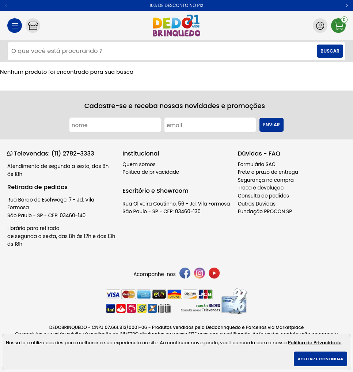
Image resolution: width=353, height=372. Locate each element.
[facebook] (184, 274)
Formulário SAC (257, 164)
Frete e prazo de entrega (268, 172)
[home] (176, 26)
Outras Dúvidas (257, 203)
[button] (346, 5)
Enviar (271, 125)
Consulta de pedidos (263, 195)
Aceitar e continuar (320, 359)
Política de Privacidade (315, 343)
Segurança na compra (266, 180)
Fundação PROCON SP (265, 211)
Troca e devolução (261, 187)
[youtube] (214, 274)
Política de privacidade (150, 172)
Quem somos (138, 164)
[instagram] (199, 274)
